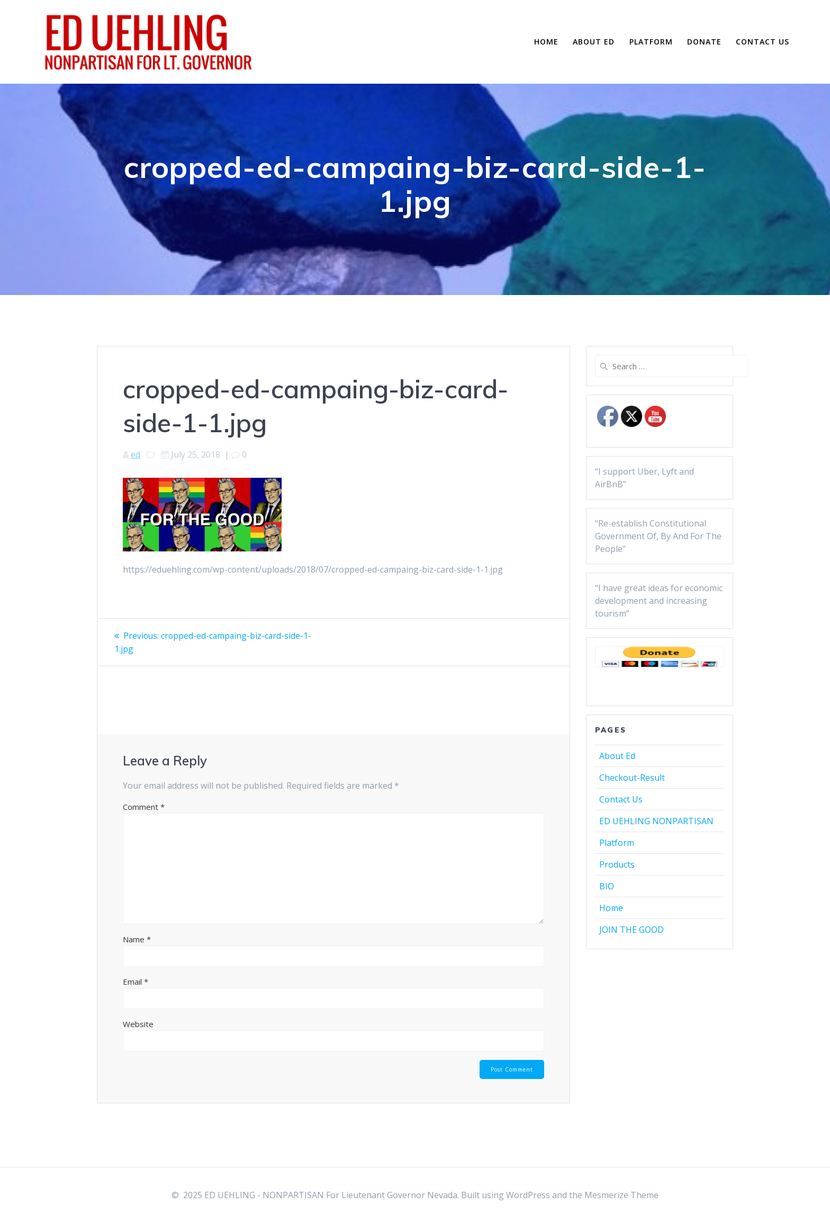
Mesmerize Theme (621, 1195)
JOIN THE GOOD (631, 929)
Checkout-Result (632, 777)
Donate (704, 42)
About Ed (594, 42)
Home (546, 42)
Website (138, 1023)
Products (617, 864)
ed (135, 454)
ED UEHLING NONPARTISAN (656, 821)
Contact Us (762, 42)
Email (135, 981)
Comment (144, 806)
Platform (651, 42)
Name (137, 938)
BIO (606, 886)
